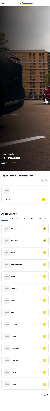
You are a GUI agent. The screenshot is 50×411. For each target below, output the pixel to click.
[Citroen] (25, 372)
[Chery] (25, 336)
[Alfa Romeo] (25, 241)
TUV (46, 219)
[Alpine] (25, 253)
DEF (12, 219)
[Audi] (25, 276)
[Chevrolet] (25, 348)
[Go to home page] (26, 3)
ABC (5, 219)
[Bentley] (25, 288)
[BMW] (25, 300)
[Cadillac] (25, 324)
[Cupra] (25, 384)
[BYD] (25, 312)
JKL (25, 219)
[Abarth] (25, 229)
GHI (18, 219)
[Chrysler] (25, 360)
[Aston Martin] (25, 264)
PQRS (39, 219)
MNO (31, 219)
